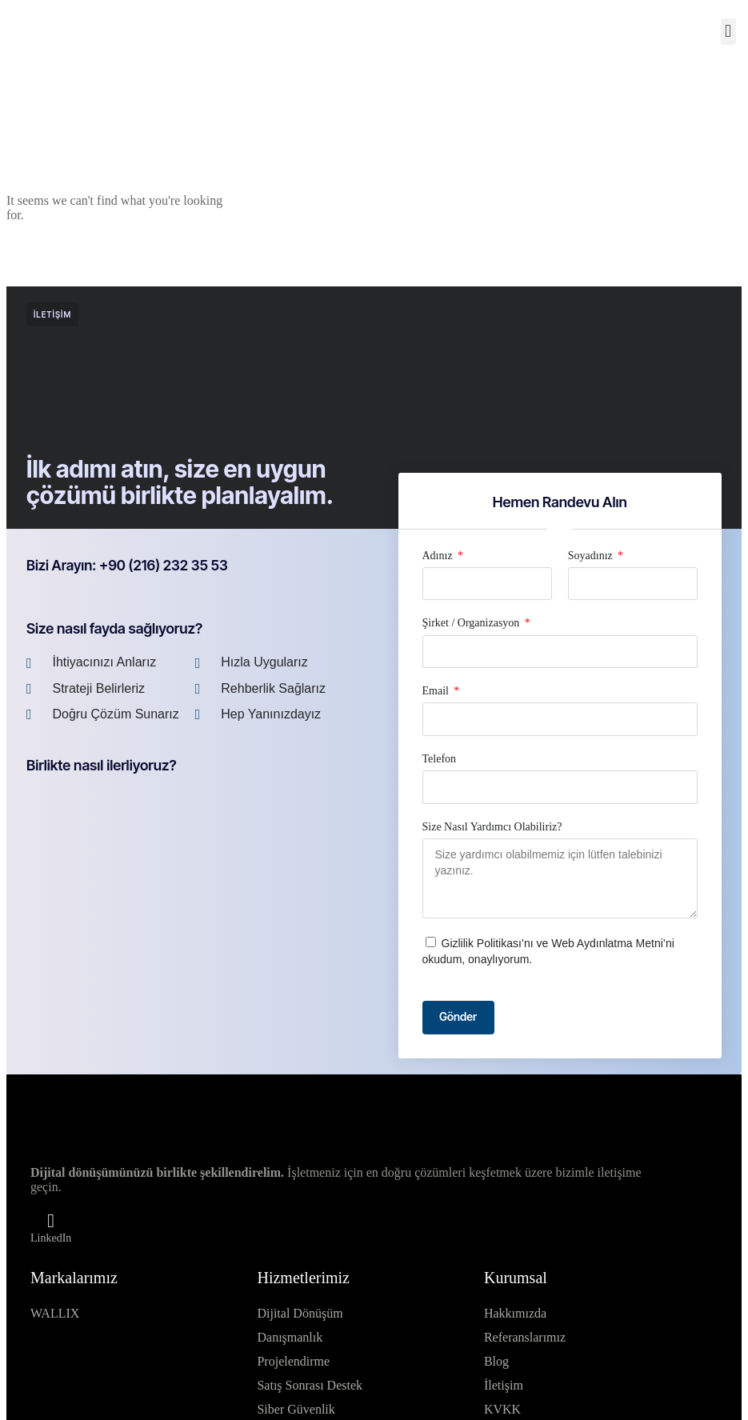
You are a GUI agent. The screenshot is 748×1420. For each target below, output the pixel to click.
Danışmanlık (289, 1338)
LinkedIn (50, 1238)
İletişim (503, 1386)
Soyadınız (592, 556)
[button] (728, 31)
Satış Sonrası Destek (309, 1386)
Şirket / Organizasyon (472, 623)
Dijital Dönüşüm (299, 1314)
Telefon (439, 759)
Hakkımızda (515, 1314)
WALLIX (54, 1314)
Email (437, 691)
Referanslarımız (525, 1338)
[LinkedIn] (51, 1220)
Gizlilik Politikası (482, 943)
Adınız (439, 556)
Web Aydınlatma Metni (607, 943)
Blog (496, 1362)
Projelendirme (293, 1362)
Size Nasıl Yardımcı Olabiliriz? (492, 827)
